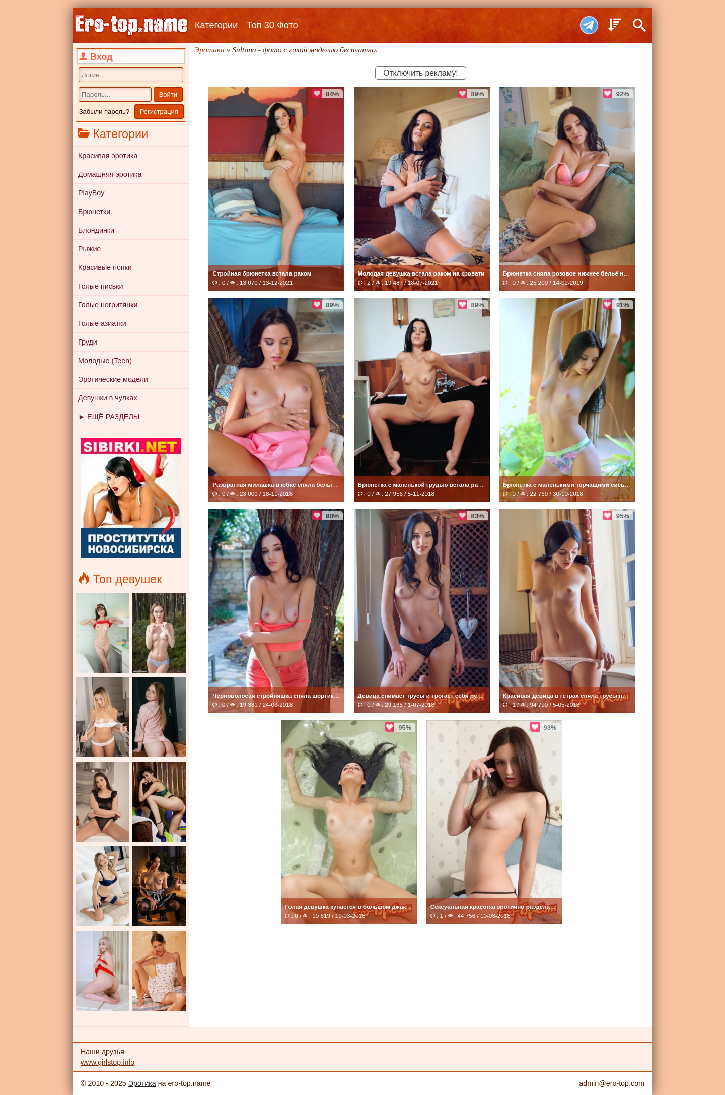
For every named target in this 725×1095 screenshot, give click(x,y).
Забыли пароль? (104, 111)
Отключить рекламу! (420, 73)
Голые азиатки (102, 323)
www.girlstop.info (107, 1062)
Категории (216, 25)
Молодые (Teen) (105, 361)
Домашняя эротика (109, 174)
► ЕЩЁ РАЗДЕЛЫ (108, 417)
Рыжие (89, 249)
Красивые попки (105, 267)
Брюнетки (94, 212)
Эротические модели (113, 379)
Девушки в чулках (107, 398)
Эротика (142, 1083)
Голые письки (100, 286)
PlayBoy (91, 193)
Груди (87, 342)
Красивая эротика (107, 156)
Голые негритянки (107, 305)
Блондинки (96, 230)
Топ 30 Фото (272, 25)
